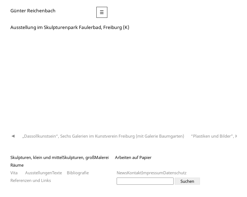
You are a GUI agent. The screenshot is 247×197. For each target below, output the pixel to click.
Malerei (101, 157)
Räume (17, 165)
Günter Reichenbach (33, 10)
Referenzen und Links (30, 180)
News (122, 172)
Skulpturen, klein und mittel (36, 157)
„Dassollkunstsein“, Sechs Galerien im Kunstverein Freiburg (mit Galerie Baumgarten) (103, 136)
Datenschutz (174, 172)
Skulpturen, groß (78, 157)
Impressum (152, 172)
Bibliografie (78, 172)
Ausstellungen (38, 172)
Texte (57, 172)
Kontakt (134, 172)
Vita (14, 172)
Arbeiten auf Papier (133, 157)
